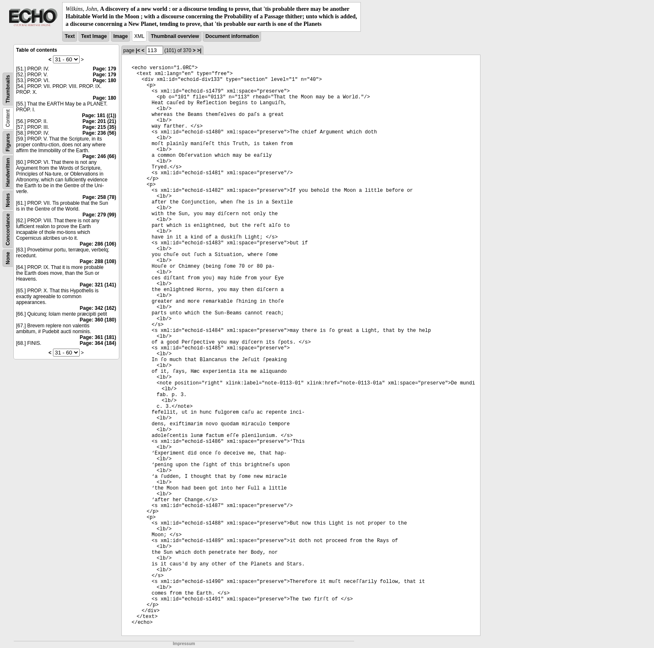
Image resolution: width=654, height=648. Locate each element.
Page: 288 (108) (98, 261)
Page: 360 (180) (98, 320)
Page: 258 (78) (99, 197)
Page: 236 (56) (99, 133)
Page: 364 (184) (98, 343)
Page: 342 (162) (98, 308)
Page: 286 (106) (98, 244)
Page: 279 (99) (99, 215)
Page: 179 (104, 69)
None (8, 258)
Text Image (94, 36)
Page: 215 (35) (99, 127)
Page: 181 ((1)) (99, 115)
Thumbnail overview (175, 36)
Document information (232, 36)
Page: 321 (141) (98, 285)
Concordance (8, 229)
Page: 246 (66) (99, 156)
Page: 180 (104, 80)
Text (70, 36)
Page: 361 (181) (98, 337)
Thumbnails (8, 89)
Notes (8, 200)
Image (120, 36)
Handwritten (8, 172)
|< (138, 50)
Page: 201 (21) (99, 121)
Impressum (184, 643)
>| (199, 50)
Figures (8, 142)
